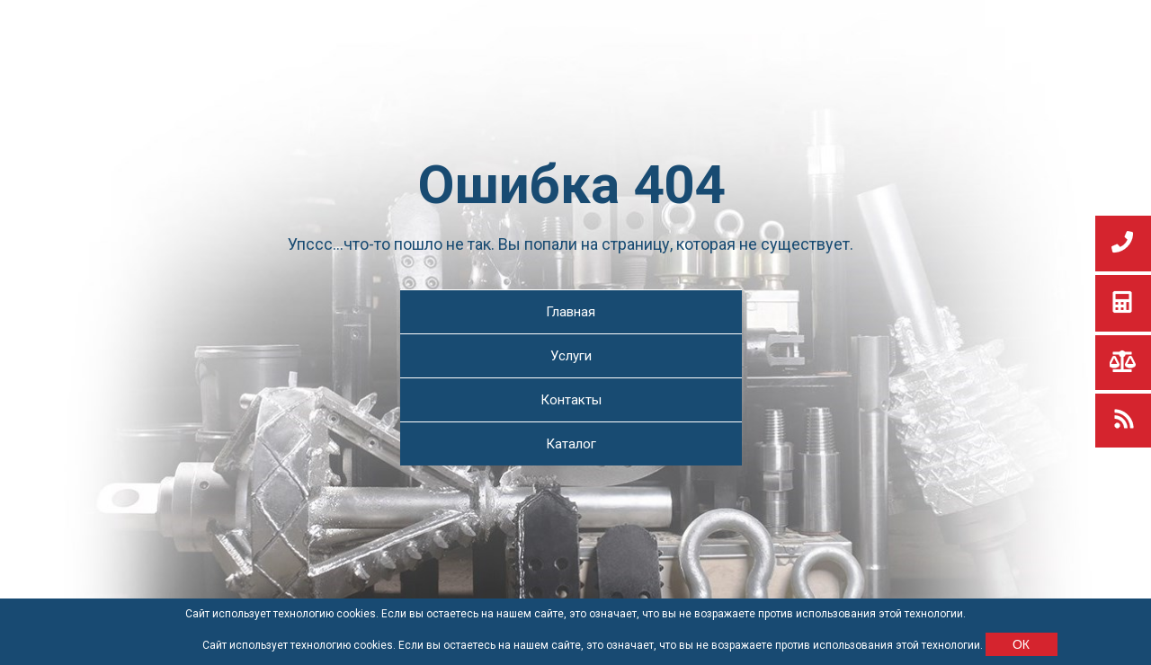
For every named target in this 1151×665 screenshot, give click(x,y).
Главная (570, 312)
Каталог (571, 444)
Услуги (571, 356)
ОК (1021, 644)
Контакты (571, 400)
